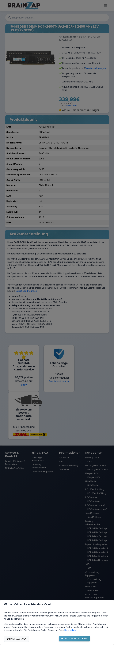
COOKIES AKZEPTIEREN (74, 638)
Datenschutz (70, 630)
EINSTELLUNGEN (17, 638)
